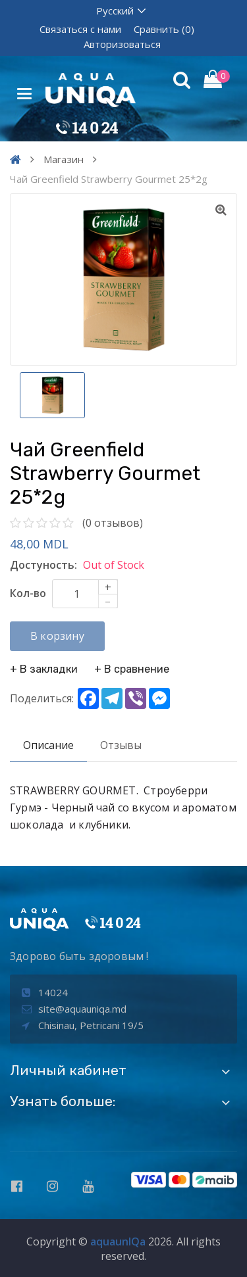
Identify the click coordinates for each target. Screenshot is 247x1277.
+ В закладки (44, 669)
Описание (48, 745)
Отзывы (121, 745)
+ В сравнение (131, 669)
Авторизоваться (122, 44)
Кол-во (28, 593)
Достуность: (43, 565)
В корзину (57, 636)
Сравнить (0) (164, 29)
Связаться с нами (80, 29)
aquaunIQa (118, 1241)
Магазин (63, 159)
